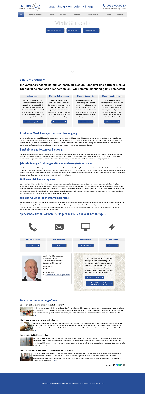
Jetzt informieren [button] (58, 122)
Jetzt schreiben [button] (58, 245)
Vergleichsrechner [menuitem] (35, 14)
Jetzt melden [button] (111, 245)
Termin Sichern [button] (73, 30)
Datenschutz (75, 383)
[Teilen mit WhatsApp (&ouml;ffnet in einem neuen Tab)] (119, 365)
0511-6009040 (116, 5)
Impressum (45, 383)
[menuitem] (21, 14)
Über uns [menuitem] (120, 14)
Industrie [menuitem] (77, 14)
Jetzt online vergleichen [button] (32, 122)
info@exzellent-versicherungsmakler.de (115, 8)
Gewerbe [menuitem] (63, 14)
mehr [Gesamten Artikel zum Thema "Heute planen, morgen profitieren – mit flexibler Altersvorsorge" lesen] (55, 360)
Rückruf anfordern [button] (90, 30)
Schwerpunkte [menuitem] (93, 14)
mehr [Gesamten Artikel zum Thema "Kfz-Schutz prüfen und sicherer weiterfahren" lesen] (35, 330)
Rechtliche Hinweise (55, 383)
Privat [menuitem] (52, 14)
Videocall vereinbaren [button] (54, 30)
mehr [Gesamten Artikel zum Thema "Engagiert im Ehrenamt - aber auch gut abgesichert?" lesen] (35, 315)
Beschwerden (94, 383)
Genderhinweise (66, 383)
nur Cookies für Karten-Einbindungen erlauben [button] (99, 283)
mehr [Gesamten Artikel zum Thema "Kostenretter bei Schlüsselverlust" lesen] (44, 345)
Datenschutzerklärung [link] (100, 272)
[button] (72, 72)
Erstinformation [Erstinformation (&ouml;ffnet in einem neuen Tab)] (84, 383)
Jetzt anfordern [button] (32, 245)
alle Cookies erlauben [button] (94, 277)
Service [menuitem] (108, 14)
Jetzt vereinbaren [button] (85, 245)
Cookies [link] (101, 383)
